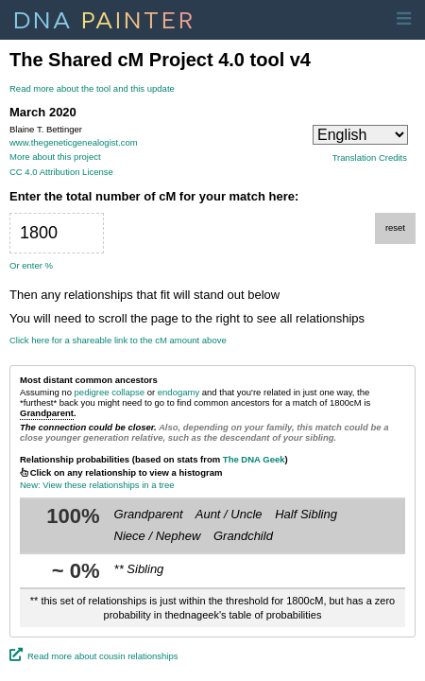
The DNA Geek (254, 459)
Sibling (145, 569)
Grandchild (243, 536)
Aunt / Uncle (229, 514)
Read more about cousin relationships (102, 656)
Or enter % (31, 265)
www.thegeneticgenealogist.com (73, 142)
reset (395, 227)
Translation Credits (369, 158)
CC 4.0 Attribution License (61, 171)
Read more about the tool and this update (92, 88)
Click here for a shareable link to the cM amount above (118, 340)
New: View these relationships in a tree (97, 485)
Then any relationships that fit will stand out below (144, 295)
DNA (104, 18)
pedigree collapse (109, 392)
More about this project (55, 156)
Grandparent (148, 514)
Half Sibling (306, 514)
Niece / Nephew (157, 536)
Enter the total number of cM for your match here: (153, 196)
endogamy (178, 392)
